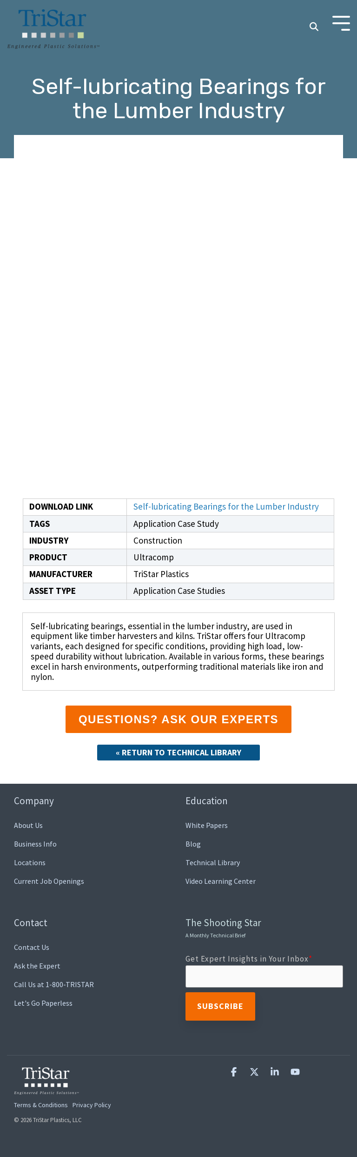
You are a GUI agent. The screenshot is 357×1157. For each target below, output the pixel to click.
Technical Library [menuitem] (212, 862)
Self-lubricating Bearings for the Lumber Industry (226, 506)
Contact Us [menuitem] (31, 947)
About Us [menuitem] (28, 825)
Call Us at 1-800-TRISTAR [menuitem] (54, 984)
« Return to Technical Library (178, 752)
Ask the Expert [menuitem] (37, 965)
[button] (235, 1072)
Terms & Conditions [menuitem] (41, 1105)
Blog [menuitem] (193, 843)
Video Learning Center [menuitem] (220, 881)
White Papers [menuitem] (206, 825)
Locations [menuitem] (30, 862)
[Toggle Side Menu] (341, 22)
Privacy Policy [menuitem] (92, 1105)
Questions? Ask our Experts (178, 719)
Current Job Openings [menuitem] (49, 881)
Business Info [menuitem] (35, 843)
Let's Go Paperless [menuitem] (43, 1003)
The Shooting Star (223, 927)
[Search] (313, 27)
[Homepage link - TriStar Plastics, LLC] (46, 1089)
